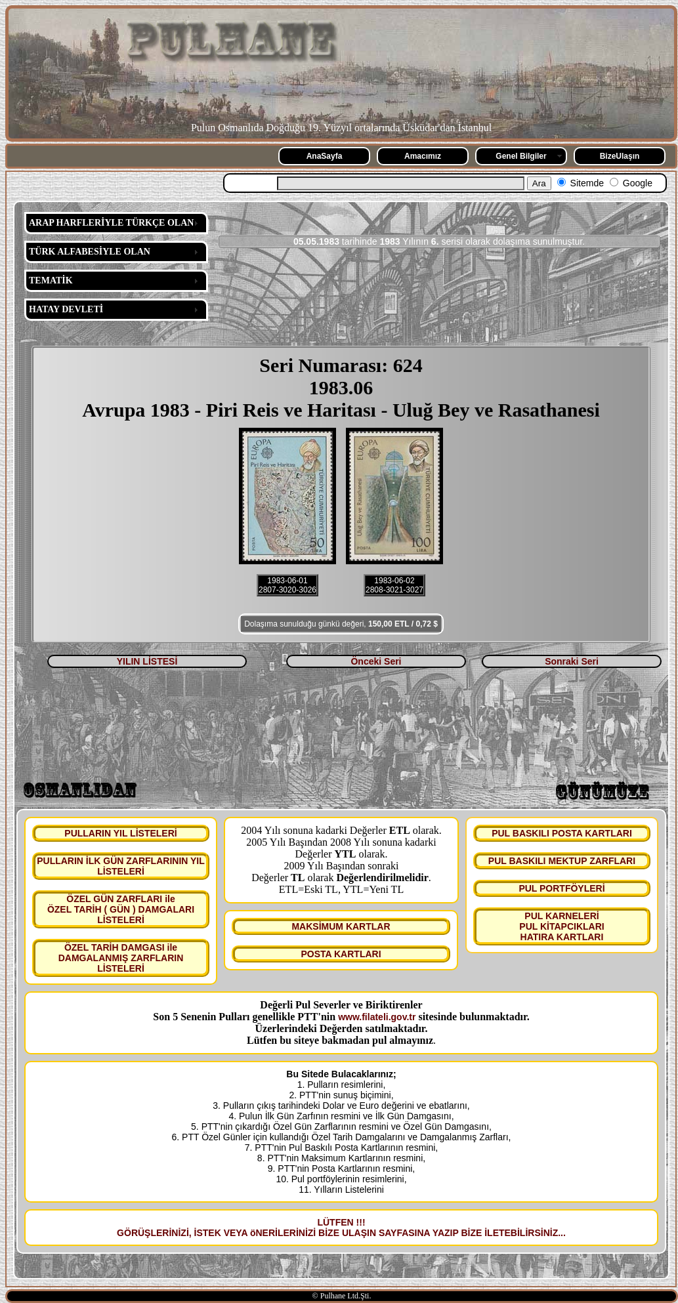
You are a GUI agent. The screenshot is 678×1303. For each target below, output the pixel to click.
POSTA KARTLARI (341, 954)
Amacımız (422, 156)
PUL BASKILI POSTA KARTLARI (562, 833)
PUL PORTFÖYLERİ (561, 888)
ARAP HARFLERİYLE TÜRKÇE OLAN (111, 223)
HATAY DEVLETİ (66, 309)
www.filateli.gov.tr (376, 1017)
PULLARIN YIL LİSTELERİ (120, 833)
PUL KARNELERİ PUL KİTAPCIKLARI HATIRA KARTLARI (561, 926)
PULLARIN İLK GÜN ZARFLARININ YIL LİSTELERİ (121, 866)
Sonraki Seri (572, 661)
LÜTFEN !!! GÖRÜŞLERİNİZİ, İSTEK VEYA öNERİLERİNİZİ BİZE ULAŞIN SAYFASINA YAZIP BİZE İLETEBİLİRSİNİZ (337, 1227)
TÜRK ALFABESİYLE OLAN (89, 252)
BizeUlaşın (620, 156)
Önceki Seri (375, 661)
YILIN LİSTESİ (147, 661)
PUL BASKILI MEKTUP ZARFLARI (561, 861)
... (562, 1233)
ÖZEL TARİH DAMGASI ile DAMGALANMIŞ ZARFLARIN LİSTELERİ (121, 958)
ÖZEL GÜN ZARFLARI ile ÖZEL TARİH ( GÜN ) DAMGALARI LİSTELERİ (120, 909)
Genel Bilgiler (521, 156)
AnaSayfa (325, 156)
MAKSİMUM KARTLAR (340, 926)
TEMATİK (51, 280)
